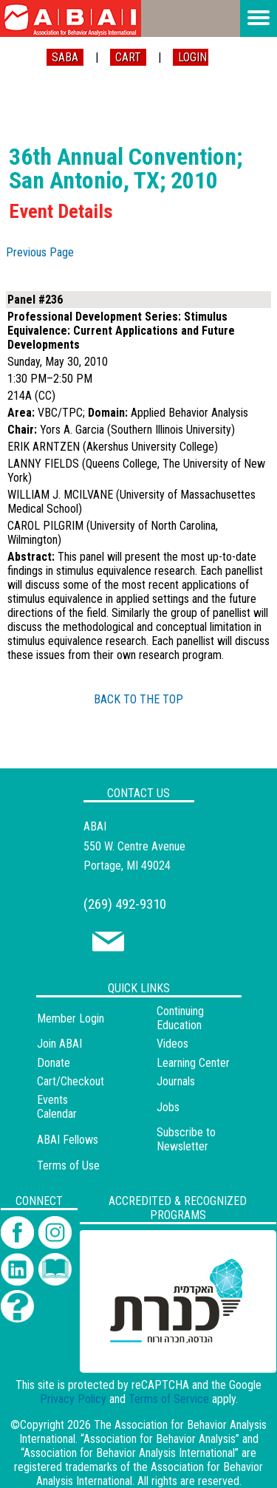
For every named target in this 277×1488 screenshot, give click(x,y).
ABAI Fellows (67, 1140)
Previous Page (40, 252)
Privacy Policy (73, 1399)
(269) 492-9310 (124, 903)
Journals (176, 1081)
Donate (53, 1063)
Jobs (168, 1107)
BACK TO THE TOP (138, 699)
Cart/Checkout (70, 1081)
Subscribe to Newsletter (186, 1139)
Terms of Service (169, 1399)
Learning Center (193, 1063)
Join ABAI (59, 1044)
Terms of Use (68, 1165)
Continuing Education (180, 1018)
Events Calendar (57, 1107)
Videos (172, 1044)
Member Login (70, 1018)
